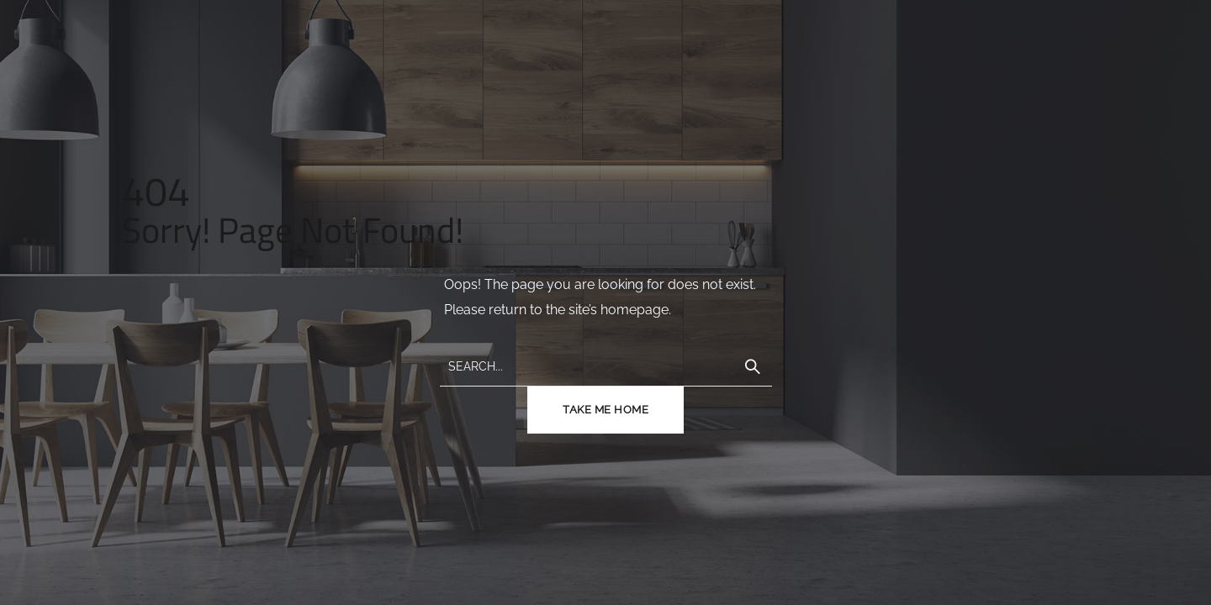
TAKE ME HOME (605, 409)
